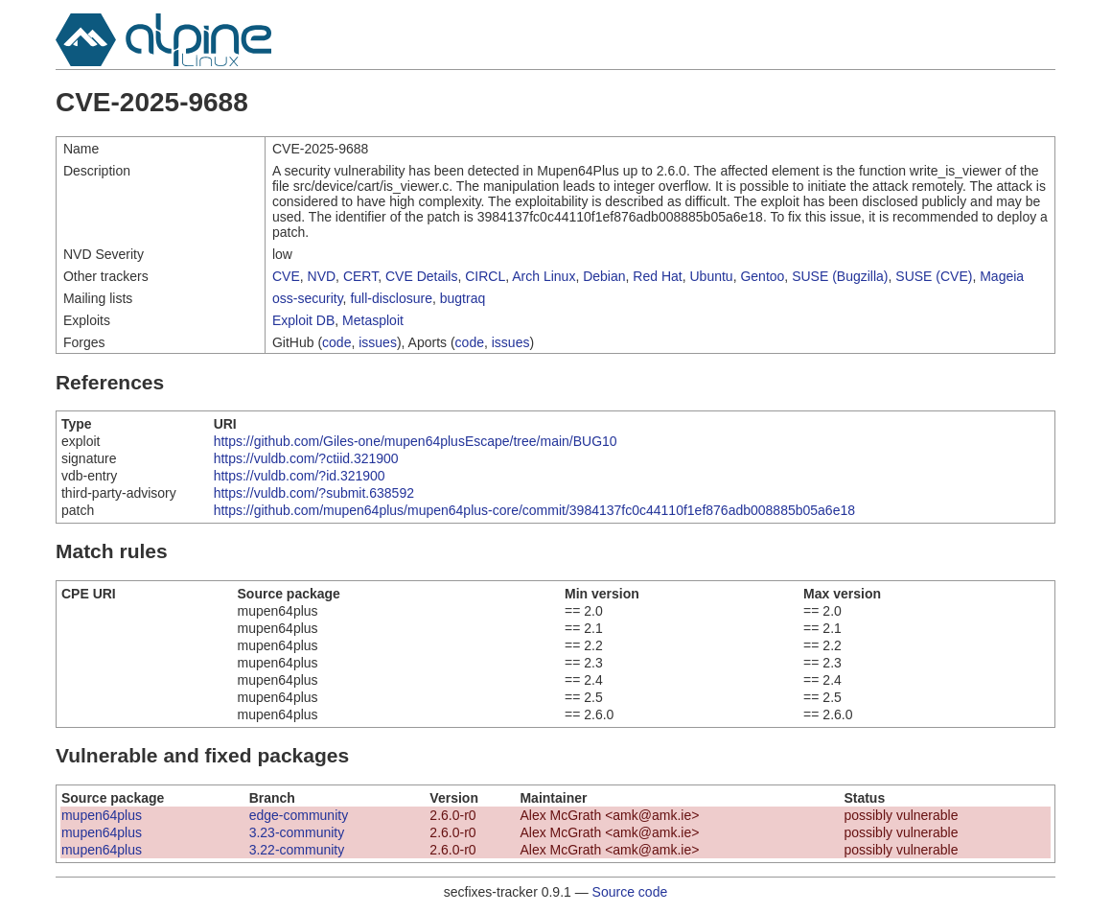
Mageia (1002, 276)
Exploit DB (303, 320)
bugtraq (462, 298)
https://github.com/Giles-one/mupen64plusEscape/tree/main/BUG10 (415, 441)
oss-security (307, 298)
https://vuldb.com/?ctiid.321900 (306, 458)
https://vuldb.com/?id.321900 (299, 475)
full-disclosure (391, 298)
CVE (286, 276)
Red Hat (657, 276)
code (336, 342)
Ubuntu (710, 276)
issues (378, 342)
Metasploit (373, 320)
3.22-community (297, 849)
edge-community (299, 815)
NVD (322, 276)
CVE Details (421, 276)
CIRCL (485, 276)
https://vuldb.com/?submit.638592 (314, 493)
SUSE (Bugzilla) (840, 276)
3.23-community (297, 832)
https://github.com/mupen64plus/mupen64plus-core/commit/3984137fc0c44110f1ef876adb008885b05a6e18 (534, 510)
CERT (360, 276)
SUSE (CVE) (933, 276)
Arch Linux (543, 276)
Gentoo (762, 276)
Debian (604, 276)
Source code (630, 892)
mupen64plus (101, 815)
